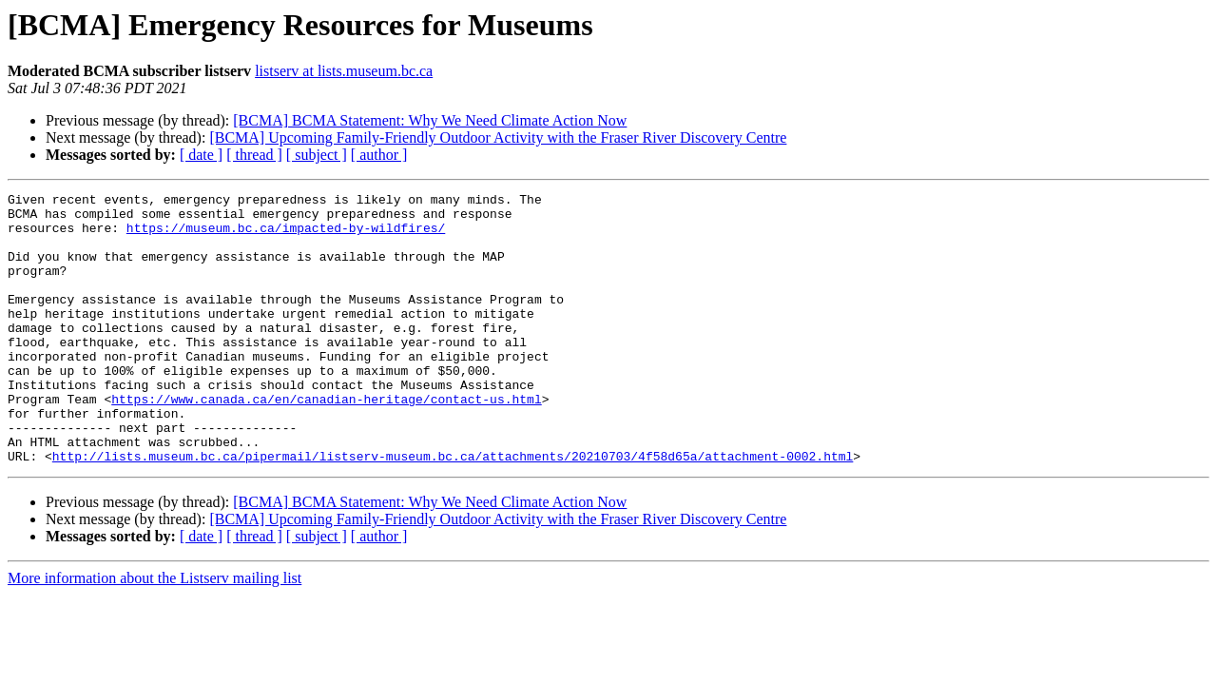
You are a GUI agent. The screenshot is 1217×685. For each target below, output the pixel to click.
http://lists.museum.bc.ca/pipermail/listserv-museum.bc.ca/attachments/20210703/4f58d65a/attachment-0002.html (452, 510)
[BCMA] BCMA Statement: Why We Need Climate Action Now (430, 120)
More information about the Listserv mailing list (154, 632)
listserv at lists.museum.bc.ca (344, 71)
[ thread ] (254, 155)
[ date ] (201, 155)
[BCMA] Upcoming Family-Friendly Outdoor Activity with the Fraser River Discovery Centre (497, 137)
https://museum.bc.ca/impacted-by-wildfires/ (285, 236)
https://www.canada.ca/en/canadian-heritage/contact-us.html (326, 441)
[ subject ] (316, 155)
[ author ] (379, 155)
